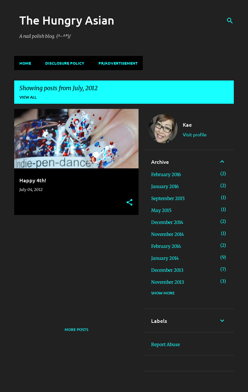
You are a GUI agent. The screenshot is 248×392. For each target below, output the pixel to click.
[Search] (230, 20)
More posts (76, 329)
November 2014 (167, 234)
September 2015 (168, 198)
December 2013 (167, 270)
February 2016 (166, 174)
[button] (129, 202)
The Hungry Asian (66, 20)
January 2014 (165, 258)
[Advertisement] (74, 265)
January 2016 (165, 186)
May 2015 (161, 210)
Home (25, 63)
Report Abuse (165, 344)
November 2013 (167, 282)
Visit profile (195, 134)
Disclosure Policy (64, 63)
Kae (187, 124)
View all (27, 97)
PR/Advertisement (118, 63)
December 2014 (167, 222)
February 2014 (166, 246)
